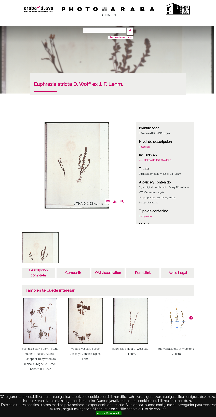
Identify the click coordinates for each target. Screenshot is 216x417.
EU (102, 15)
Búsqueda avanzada (120, 35)
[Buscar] (105, 30)
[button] (191, 315)
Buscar (131, 29)
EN (114, 15)
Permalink (143, 271)
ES (108, 15)
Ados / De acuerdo (108, 413)
